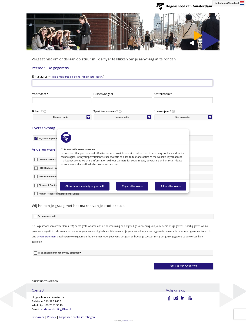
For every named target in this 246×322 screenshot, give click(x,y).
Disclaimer (38, 317)
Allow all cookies (171, 186)
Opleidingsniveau (107, 111)
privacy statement (46, 236)
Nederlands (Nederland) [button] (227, 3)
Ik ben (39, 111)
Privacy (51, 317)
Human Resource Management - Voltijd (59, 194)
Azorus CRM (126, 321)
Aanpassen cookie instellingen (77, 317)
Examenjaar (165, 111)
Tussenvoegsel (103, 94)
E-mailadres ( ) (68, 76)
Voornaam (40, 94)
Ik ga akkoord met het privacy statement (59, 253)
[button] (183, 266)
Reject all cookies (132, 186)
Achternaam (163, 94)
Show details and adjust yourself (84, 186)
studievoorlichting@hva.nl (55, 309)
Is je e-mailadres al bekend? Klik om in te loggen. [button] (77, 76)
